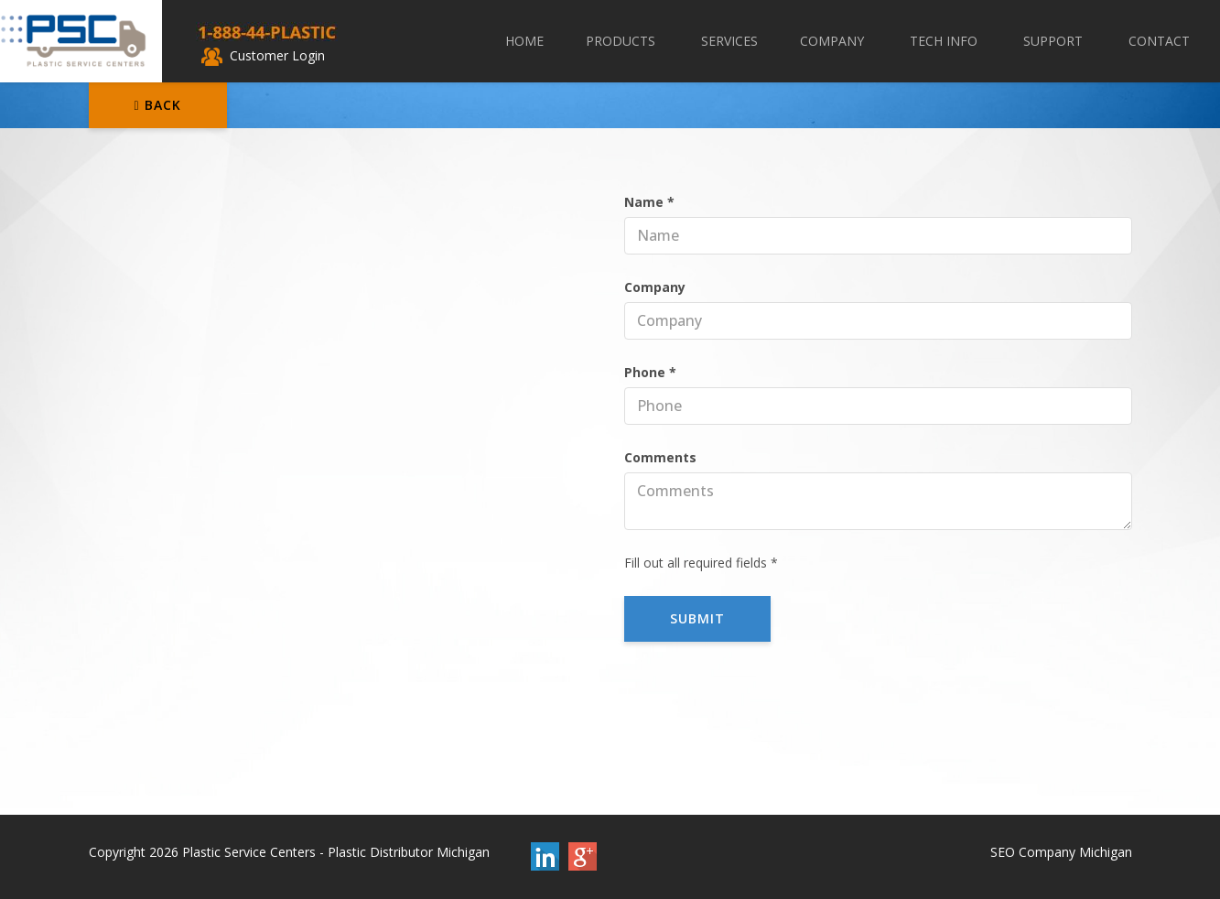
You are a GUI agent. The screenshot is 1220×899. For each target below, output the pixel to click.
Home (524, 40)
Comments (660, 457)
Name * (649, 202)
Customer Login (263, 55)
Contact (1159, 40)
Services (729, 40)
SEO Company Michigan (1061, 852)
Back (158, 105)
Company (834, 40)
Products (622, 40)
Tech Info (945, 40)
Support (1054, 40)
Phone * (650, 372)
